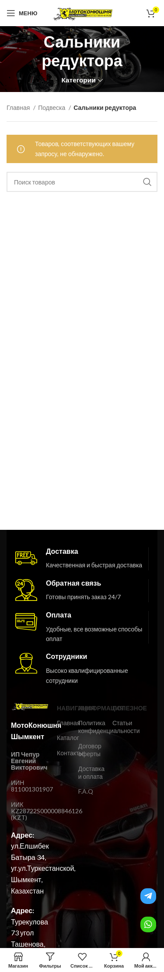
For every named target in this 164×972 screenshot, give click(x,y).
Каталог (63, 737)
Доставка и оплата (91, 772)
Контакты (63, 753)
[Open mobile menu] (22, 13)
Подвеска (52, 107)
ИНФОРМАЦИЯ (91, 708)
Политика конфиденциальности (91, 726)
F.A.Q (85, 791)
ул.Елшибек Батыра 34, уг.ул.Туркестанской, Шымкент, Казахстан (43, 868)
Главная (19, 107)
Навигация (63, 708)
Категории (78, 80)
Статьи (117, 722)
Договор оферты (89, 749)
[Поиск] (82, 182)
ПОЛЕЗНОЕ (117, 708)
